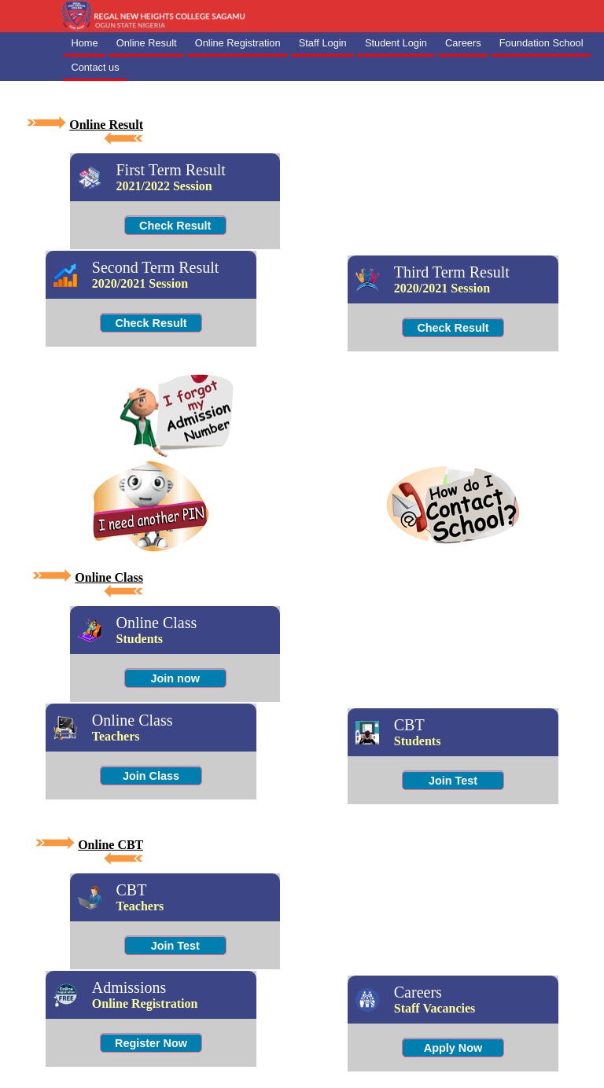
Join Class (151, 776)
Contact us (95, 67)
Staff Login (323, 43)
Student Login (396, 43)
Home (84, 43)
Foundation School (541, 43)
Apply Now (453, 1048)
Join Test (453, 780)
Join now (175, 678)
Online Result (146, 43)
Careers (463, 43)
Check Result (175, 225)
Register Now (151, 1043)
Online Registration (238, 43)
